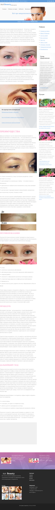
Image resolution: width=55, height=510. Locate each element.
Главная (31, 475)
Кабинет (31, 476)
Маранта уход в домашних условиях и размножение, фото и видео (46, 197)
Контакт (31, 478)
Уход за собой (44, 35)
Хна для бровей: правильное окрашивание (13, 117)
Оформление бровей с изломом (10, 112)
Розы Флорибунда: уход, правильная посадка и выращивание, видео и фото (45, 163)
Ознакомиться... (44, 87)
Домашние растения (45, 47)
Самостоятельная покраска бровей (11, 122)
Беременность (44, 49)
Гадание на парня (44, 31)
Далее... (14, 460)
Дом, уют (42, 40)
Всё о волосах (44, 38)
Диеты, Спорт (43, 42)
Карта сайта (31, 480)
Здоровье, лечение (45, 44)
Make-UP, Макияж (44, 33)
